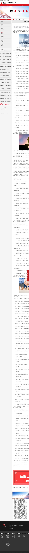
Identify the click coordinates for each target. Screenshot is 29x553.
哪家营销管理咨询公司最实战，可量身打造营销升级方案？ (5, 79)
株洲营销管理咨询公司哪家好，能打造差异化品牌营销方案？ (5, 95)
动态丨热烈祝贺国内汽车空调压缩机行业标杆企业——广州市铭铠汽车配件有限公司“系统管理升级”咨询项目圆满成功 (5, 59)
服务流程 (13, 537)
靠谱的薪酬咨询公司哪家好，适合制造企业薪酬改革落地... (20, 508)
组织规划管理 (3, 41)
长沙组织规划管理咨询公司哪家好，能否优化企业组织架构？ (5, 88)
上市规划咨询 (7, 545)
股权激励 (2, 45)
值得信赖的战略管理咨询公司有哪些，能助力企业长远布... (20, 503)
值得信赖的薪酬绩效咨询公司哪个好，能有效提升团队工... (20, 507)
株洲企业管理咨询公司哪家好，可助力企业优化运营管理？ (5, 101)
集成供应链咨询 (8, 544)
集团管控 (2, 25)
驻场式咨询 (13, 535)
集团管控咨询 (7, 537)
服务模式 (17, 5)
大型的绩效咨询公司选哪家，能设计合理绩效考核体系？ (20, 517)
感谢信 (24, 536)
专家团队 (2, 537)
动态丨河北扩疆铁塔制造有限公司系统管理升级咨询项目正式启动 (5, 53)
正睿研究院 (17, 19)
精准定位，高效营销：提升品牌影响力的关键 (22, 487)
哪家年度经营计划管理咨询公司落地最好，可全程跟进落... (20, 512)
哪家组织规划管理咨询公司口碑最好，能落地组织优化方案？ (5, 72)
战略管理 (2, 24)
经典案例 (19, 536)
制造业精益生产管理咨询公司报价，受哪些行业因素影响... (20, 505)
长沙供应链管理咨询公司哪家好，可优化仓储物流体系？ (5, 92)
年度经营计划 (3, 40)
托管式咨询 (13, 536)
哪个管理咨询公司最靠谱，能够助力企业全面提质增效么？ (5, 85)
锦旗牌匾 (24, 535)
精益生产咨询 (7, 543)
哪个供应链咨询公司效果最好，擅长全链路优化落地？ (20, 504)
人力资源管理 (3, 28)
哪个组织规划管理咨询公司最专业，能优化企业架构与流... (20, 511)
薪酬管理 (2, 33)
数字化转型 (2, 36)
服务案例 (22, 5)
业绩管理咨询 (7, 535)
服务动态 (19, 535)
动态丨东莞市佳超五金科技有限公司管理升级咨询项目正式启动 (5, 52)
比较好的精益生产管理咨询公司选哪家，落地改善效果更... (20, 515)
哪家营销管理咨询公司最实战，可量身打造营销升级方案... (20, 506)
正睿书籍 (6, 21)
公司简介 (2, 535)
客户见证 (24, 533)
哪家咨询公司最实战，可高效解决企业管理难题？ (19, 500)
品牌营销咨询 (7, 542)
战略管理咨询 (7, 536)
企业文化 (2, 37)
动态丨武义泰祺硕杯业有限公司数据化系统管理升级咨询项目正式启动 (5, 56)
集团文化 (2, 536)
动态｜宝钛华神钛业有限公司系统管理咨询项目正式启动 (5, 62)
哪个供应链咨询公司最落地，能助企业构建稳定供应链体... (20, 514)
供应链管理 (2, 29)
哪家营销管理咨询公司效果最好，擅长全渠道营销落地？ (20, 516)
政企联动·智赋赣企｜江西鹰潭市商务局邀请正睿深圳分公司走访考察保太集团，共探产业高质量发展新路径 (5, 66)
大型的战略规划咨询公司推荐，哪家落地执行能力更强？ (20, 513)
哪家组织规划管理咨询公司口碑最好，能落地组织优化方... (20, 501)
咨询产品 (12, 5)
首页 (14, 19)
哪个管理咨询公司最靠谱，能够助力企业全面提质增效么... (20, 510)
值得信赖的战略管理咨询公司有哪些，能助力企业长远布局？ (5, 75)
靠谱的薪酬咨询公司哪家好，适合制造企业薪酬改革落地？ (5, 82)
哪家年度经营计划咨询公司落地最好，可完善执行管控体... (20, 502)
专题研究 (6, 23)
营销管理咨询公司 (24, 31)
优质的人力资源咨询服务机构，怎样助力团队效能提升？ (5, 69)
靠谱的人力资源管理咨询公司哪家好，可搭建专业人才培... (20, 509)
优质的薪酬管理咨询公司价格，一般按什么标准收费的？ (20, 518)
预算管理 (2, 44)
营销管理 (2, 32)
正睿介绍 (2, 533)
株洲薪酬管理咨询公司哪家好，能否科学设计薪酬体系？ (5, 98)
